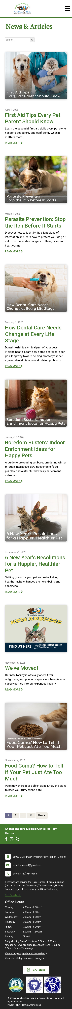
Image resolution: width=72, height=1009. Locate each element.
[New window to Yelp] (18, 839)
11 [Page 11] (31, 815)
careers (36, 970)
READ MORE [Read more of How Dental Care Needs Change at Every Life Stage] (14, 366)
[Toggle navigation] (67, 8)
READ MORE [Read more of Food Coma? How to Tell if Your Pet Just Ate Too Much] (14, 796)
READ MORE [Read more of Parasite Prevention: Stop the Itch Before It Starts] (14, 251)
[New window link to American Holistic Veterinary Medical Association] (53, 985)
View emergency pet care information (25, 953)
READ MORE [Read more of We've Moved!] (14, 689)
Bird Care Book (13, 895)
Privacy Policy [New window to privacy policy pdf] (14, 1005)
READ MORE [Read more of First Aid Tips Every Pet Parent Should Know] (14, 143)
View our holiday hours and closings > (24, 958)
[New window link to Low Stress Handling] (17, 985)
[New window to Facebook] (7, 839)
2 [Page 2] (15, 815)
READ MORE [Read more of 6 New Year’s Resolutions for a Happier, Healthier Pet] (14, 591)
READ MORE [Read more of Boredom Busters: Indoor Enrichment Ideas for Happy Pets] (14, 481)
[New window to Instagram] (12, 839)
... (23, 815)
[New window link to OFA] (35, 985)
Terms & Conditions (31, 1005)
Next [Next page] (41, 815)
